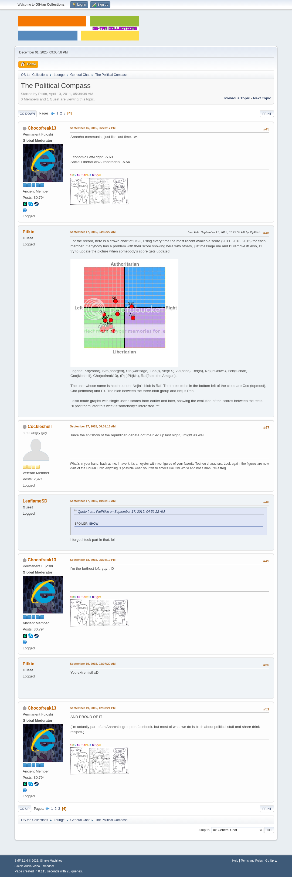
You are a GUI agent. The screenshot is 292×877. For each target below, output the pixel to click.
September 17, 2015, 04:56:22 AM (93, 232)
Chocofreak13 (42, 128)
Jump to (203, 830)
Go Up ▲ (271, 860)
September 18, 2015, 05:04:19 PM (93, 559)
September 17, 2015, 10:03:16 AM (93, 500)
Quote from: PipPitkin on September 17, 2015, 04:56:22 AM (121, 512)
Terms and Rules (252, 860)
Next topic (262, 98)
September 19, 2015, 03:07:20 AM (93, 663)
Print (266, 113)
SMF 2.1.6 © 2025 (26, 860)
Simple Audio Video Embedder (34, 866)
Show (94, 523)
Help (235, 860)
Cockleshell (40, 426)
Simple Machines (51, 860)
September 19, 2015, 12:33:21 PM (93, 708)
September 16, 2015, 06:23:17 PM (93, 128)
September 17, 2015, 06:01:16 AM (93, 426)
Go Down (27, 113)
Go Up (24, 808)
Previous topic (237, 98)
